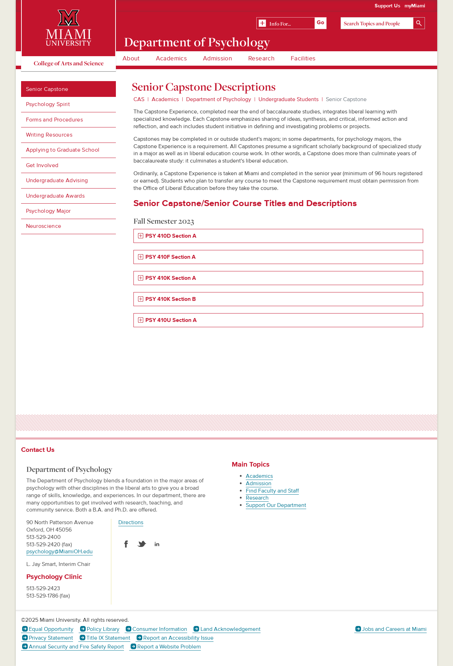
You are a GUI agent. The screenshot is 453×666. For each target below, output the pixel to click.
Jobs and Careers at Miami (394, 629)
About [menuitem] (131, 58)
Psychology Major (48, 211)
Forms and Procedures (54, 119)
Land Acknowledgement (231, 629)
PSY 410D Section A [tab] (171, 236)
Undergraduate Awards (55, 195)
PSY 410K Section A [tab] (170, 278)
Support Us (387, 6)
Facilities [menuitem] (303, 58)
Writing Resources (49, 134)
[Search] (383, 23)
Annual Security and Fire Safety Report (76, 646)
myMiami (415, 6)
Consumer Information (159, 629)
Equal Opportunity (51, 629)
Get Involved (42, 165)
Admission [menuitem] (217, 58)
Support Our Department (276, 505)
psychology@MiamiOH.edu (59, 551)
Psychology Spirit (48, 104)
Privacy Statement (51, 637)
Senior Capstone (47, 89)
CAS (138, 99)
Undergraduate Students (288, 99)
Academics (165, 99)
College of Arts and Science (69, 63)
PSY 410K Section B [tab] (170, 299)
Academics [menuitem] (171, 58)
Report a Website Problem (169, 646)
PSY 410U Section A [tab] (171, 320)
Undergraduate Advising (57, 180)
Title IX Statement (108, 637)
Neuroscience (43, 226)
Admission (258, 483)
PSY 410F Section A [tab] (170, 257)
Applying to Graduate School (63, 149)
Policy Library (103, 629)
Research (257, 497)
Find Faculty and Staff (272, 490)
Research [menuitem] (261, 58)
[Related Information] (291, 23)
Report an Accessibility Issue (178, 637)
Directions (130, 522)
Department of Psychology (197, 41)
